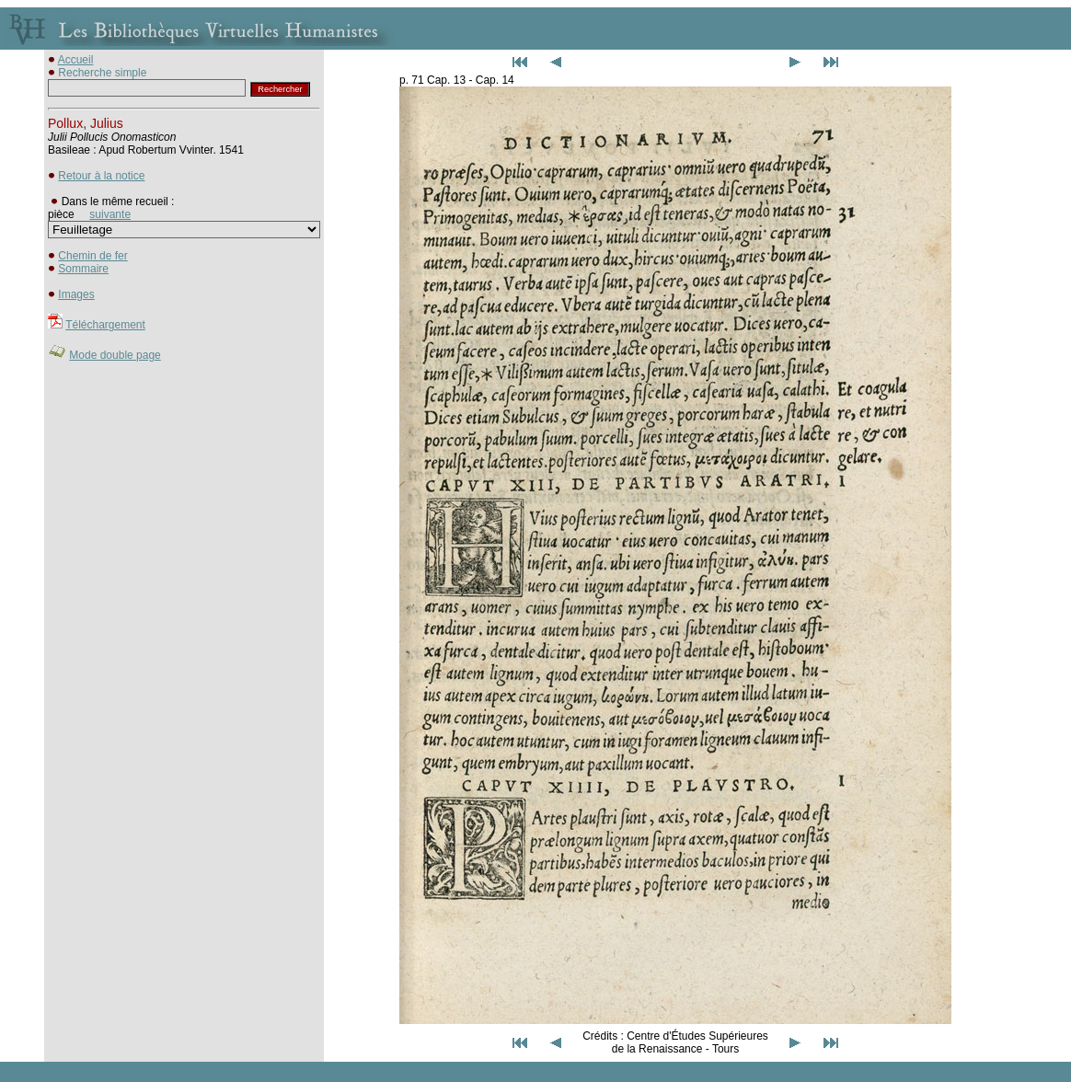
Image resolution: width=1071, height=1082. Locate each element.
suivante (110, 214)
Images (76, 294)
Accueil (76, 59)
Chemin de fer (92, 255)
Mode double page (114, 355)
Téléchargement (105, 324)
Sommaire (83, 268)
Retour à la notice (101, 175)
